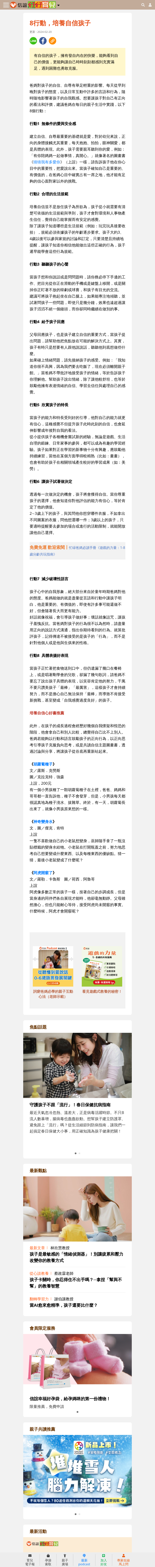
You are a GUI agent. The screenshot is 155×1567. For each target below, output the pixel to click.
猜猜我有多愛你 (46, 161)
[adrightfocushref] (77, 1098)
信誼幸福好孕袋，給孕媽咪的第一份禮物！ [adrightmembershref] (70, 1399)
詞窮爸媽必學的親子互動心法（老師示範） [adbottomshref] (53, 994)
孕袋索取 (48, 1560)
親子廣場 (65, 1560)
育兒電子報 (30, 1560)
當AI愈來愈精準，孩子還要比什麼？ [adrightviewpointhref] (64, 1305)
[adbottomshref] (53, 967)
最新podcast (84, 1560)
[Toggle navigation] (6, 5)
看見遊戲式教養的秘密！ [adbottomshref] (102, 991)
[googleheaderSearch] (143, 5)
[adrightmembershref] (77, 1362)
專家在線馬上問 (123, 1560)
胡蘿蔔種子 (43, 764)
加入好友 (103, 1560)
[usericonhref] (148, 5)
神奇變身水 (43, 821)
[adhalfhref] (77, 550)
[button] (58, 4)
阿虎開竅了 (43, 872)
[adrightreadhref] (77, 1470)
